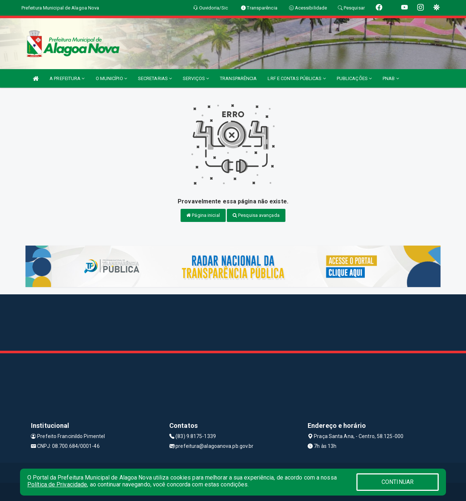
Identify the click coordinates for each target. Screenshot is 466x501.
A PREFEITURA (67, 78)
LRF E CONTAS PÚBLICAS (296, 78)
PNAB (391, 78)
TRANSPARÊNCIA (238, 78)
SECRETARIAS (155, 78)
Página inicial (203, 215)
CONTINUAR (398, 481)
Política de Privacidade (57, 484)
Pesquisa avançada (256, 215)
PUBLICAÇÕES (354, 78)
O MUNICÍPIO (111, 78)
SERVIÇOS (196, 78)
